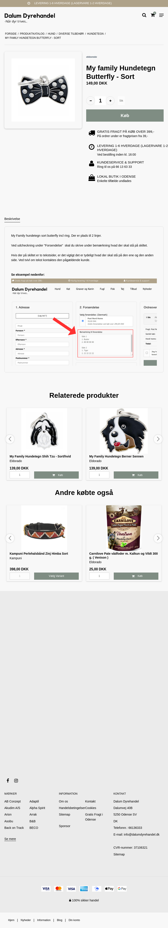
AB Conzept (12, 801)
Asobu (8, 821)
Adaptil (34, 801)
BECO (34, 827)
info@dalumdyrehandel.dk (141, 834)
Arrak (33, 814)
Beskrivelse (12, 219)
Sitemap (119, 854)
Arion (8, 814)
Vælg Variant (56, 576)
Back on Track (14, 827)
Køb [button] (125, 115)
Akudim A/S (12, 808)
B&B (33, 821)
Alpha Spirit (37, 808)
